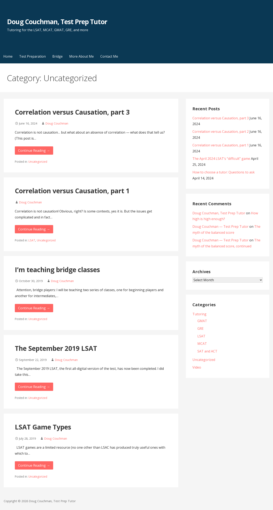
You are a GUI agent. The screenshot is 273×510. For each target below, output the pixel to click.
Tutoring (199, 314)
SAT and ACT (207, 351)
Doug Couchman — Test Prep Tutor (220, 226)
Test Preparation (32, 56)
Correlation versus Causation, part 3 (72, 112)
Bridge (57, 56)
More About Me (81, 56)
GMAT (202, 321)
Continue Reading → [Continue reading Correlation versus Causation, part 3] (34, 150)
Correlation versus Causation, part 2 (220, 131)
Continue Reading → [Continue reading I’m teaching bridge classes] (34, 308)
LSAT (31, 240)
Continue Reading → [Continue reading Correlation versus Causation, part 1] (34, 229)
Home (8, 56)
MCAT (202, 343)
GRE (200, 328)
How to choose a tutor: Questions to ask (223, 172)
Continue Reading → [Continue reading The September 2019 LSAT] (34, 386)
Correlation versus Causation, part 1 (72, 190)
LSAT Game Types (43, 426)
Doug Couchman (56, 123)
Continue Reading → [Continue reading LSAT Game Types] (34, 465)
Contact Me (109, 56)
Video (196, 367)
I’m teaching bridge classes (57, 269)
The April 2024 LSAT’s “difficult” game (221, 158)
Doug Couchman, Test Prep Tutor (57, 21)
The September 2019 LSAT (56, 348)
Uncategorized (37, 162)
